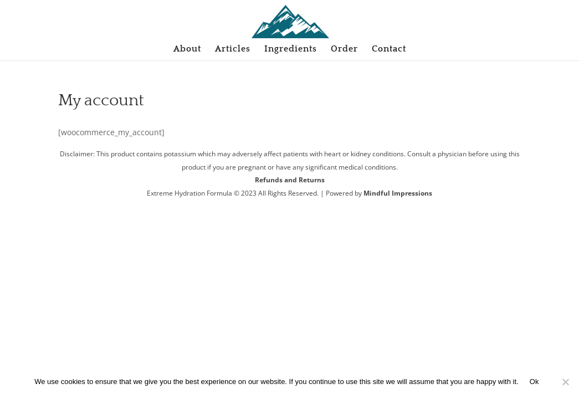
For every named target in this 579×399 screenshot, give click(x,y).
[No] (565, 381)
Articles (232, 49)
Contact (389, 49)
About (187, 49)
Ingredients (290, 49)
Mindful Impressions (397, 193)
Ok (534, 381)
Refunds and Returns (290, 180)
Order (344, 49)
